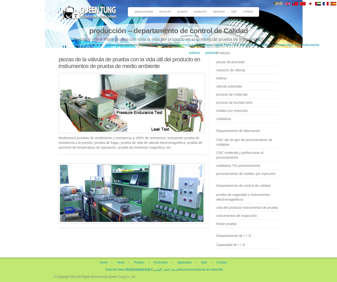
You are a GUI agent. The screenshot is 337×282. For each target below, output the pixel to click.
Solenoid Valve (115, 269)
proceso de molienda (231, 94)
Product (140, 262)
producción (200, 11)
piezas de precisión (230, 62)
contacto (248, 11)
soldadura (223, 119)
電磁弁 (148, 269)
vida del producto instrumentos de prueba (247, 207)
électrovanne (187, 269)
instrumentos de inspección (236, 216)
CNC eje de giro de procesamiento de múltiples (244, 142)
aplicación (219, 11)
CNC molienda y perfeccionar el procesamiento (240, 155)
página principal (144, 11)
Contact (222, 262)
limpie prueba (226, 224)
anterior (194, 53)
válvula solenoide (229, 86)
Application (186, 262)
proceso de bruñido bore (234, 102)
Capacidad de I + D (230, 245)
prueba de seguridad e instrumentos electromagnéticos (243, 197)
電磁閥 (130, 269)
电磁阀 (139, 269)
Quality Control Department (191, 45)
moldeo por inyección (232, 111)
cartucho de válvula (230, 70)
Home (143, 45)
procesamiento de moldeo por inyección (245, 174)
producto (182, 11)
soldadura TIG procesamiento (238, 165)
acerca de (165, 11)
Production (160, 45)
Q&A (234, 11)
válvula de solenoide (209, 269)
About (121, 262)
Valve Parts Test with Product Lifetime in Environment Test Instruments (267, 45)
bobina (221, 78)
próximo (211, 53)
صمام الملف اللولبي (166, 269)
